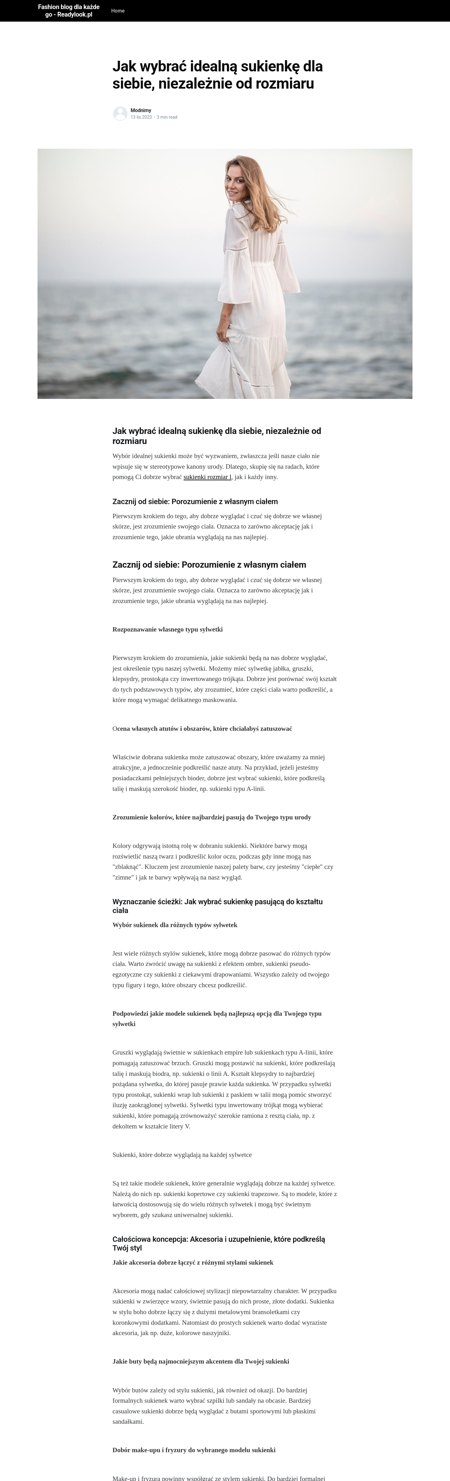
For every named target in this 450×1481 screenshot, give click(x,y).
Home (118, 11)
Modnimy (141, 110)
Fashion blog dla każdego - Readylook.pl (69, 10)
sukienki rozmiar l (207, 477)
